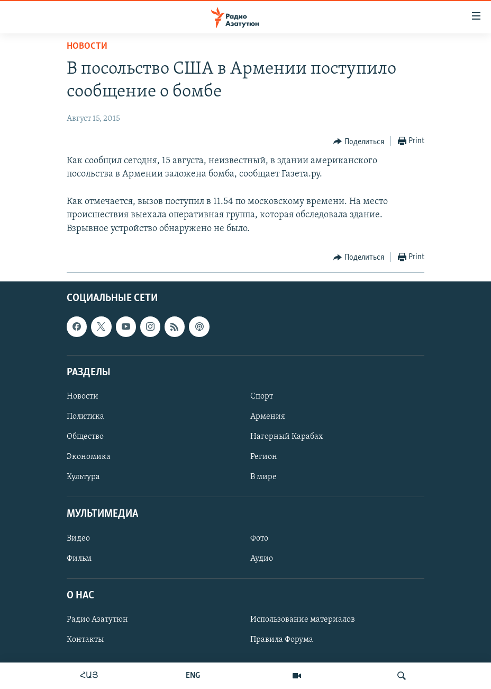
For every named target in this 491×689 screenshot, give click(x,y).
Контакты (85, 639)
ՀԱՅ (89, 676)
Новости (87, 46)
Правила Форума (281, 639)
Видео (78, 538)
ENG (193, 676)
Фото (259, 538)
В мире (263, 477)
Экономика (89, 457)
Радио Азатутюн (97, 619)
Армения (267, 416)
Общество (85, 436)
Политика (85, 416)
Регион (263, 457)
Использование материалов (302, 619)
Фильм (79, 558)
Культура (83, 477)
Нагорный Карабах (286, 436)
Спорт (261, 396)
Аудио (261, 558)
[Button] (358, 141)
